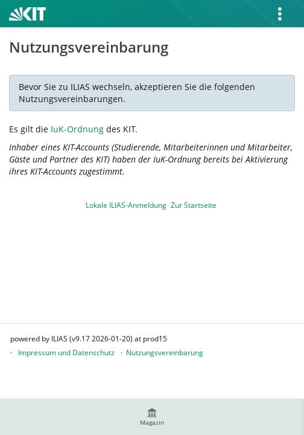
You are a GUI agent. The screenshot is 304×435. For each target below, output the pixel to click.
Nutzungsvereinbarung (164, 352)
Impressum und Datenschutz (66, 352)
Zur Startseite (194, 205)
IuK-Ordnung (77, 129)
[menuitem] (152, 417)
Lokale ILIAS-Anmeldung (126, 205)
